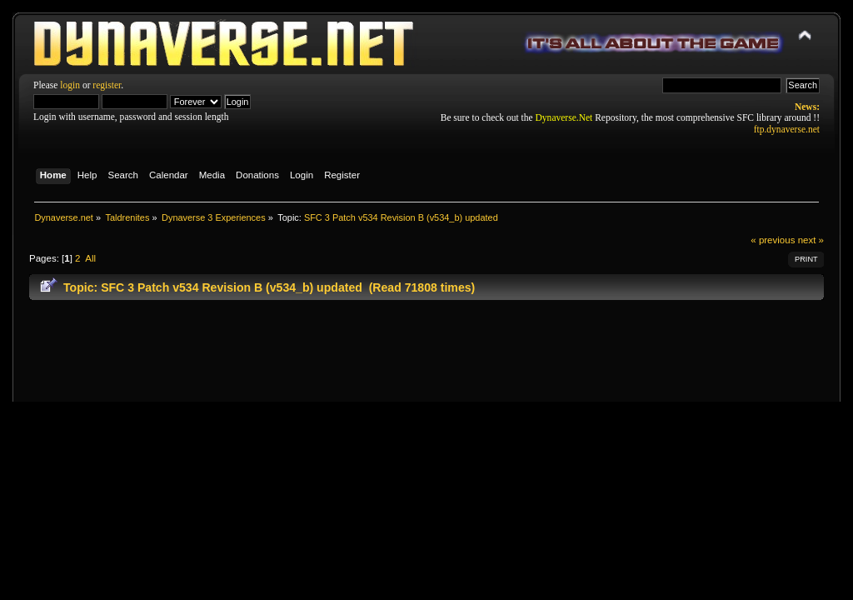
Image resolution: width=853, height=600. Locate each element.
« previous (773, 240)
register (106, 85)
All (90, 258)
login (70, 85)
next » (811, 240)
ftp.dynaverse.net (787, 129)
